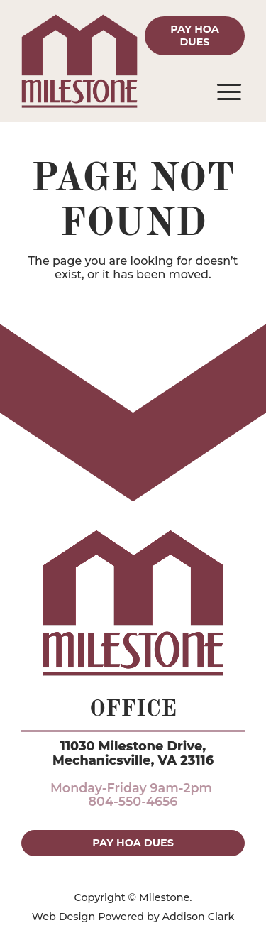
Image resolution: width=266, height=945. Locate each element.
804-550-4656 (133, 801)
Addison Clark (198, 916)
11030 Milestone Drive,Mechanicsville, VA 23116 (133, 752)
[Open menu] (229, 92)
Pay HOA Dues (194, 35)
